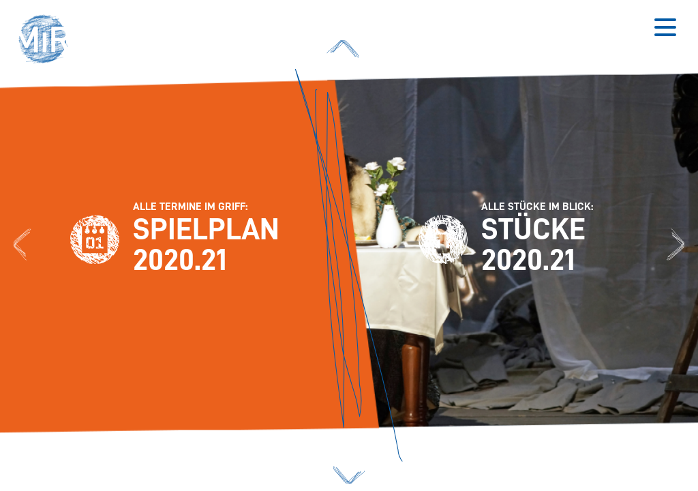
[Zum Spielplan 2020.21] (22, 245)
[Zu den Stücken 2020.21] (675, 245)
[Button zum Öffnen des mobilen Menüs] (665, 27)
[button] (48, 41)
